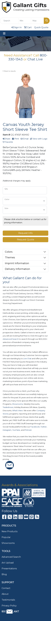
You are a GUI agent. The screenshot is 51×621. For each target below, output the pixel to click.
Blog (4, 574)
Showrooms (8, 543)
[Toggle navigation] (4, 33)
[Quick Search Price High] (37, 21)
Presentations (9, 568)
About (5, 594)
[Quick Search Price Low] (24, 21)
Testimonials (8, 600)
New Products (9, 531)
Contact (6, 588)
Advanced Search (11, 557)
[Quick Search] (9, 21)
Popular (6, 537)
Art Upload (8, 562)
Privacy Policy (9, 605)
